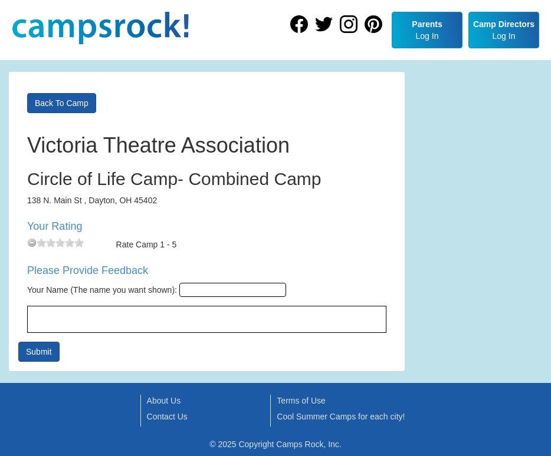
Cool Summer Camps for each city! (341, 416)
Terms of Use (301, 400)
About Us (164, 400)
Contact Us (167, 416)
